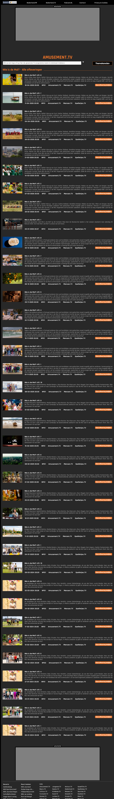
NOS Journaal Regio (10, 792)
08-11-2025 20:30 (32, 356)
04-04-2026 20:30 (32, 121)
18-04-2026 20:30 (32, 85)
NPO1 (44, 85)
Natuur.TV (68, 787)
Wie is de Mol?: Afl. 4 (33, 147)
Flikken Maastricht (27, 792)
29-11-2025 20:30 (31, 302)
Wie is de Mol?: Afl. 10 (33, 382)
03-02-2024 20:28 (32, 663)
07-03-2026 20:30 (32, 193)
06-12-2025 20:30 (32, 284)
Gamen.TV (43, 796)
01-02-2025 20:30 (32, 482)
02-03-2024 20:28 (32, 590)
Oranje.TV (68, 796)
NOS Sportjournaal (9, 789)
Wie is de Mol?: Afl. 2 (33, 183)
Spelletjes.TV (80, 85)
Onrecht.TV (68, 794)
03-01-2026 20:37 (32, 229)
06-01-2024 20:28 (32, 735)
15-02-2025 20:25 (32, 446)
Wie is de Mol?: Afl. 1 (33, 202)
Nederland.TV (51, 3)
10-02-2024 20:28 (32, 645)
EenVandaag (7, 787)
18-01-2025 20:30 (32, 518)
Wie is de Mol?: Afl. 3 (33, 165)
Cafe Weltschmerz (9, 794)
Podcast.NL (68, 3)
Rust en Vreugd (26, 797)
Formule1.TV (44, 794)
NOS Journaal (26, 787)
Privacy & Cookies (101, 3)
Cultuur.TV (43, 791)
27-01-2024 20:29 (32, 682)
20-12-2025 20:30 (32, 248)
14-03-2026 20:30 (32, 175)
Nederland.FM (32, 3)
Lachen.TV (55, 796)
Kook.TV (55, 794)
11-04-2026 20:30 (32, 103)
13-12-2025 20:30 (31, 266)
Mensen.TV (68, 85)
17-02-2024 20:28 (32, 626)
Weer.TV (80, 796)
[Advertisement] (52, 24)
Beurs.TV (43, 789)
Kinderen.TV (56, 791)
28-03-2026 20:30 (32, 139)
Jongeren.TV (56, 787)
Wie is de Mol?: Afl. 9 (33, 400)
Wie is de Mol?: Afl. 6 (33, 111)
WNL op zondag (26, 794)
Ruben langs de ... (27, 789)
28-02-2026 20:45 (32, 212)
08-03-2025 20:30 (32, 392)
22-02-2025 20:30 (32, 428)
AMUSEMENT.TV (57, 57)
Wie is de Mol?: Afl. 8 (33, 75)
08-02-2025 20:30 (32, 464)
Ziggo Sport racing (9, 797)
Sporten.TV (81, 791)
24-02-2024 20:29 (32, 608)
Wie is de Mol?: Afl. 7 (33, 93)
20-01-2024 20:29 (32, 699)
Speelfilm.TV (82, 787)
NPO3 (44, 608)
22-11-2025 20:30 (31, 320)
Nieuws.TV (68, 791)
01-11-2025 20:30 (31, 374)
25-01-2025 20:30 (32, 500)
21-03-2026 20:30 (32, 157)
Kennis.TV (55, 789)
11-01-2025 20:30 (31, 536)
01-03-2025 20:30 (32, 410)
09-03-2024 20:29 (32, 572)
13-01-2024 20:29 (32, 717)
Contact (83, 3)
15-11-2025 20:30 (31, 338)
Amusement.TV (54, 85)
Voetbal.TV (81, 794)
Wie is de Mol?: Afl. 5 (33, 129)
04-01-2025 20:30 (32, 554)
